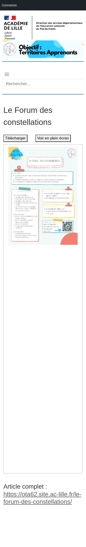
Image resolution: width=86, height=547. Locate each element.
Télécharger (15, 138)
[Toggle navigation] (6, 74)
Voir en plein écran (53, 138)
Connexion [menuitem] (9, 5)
